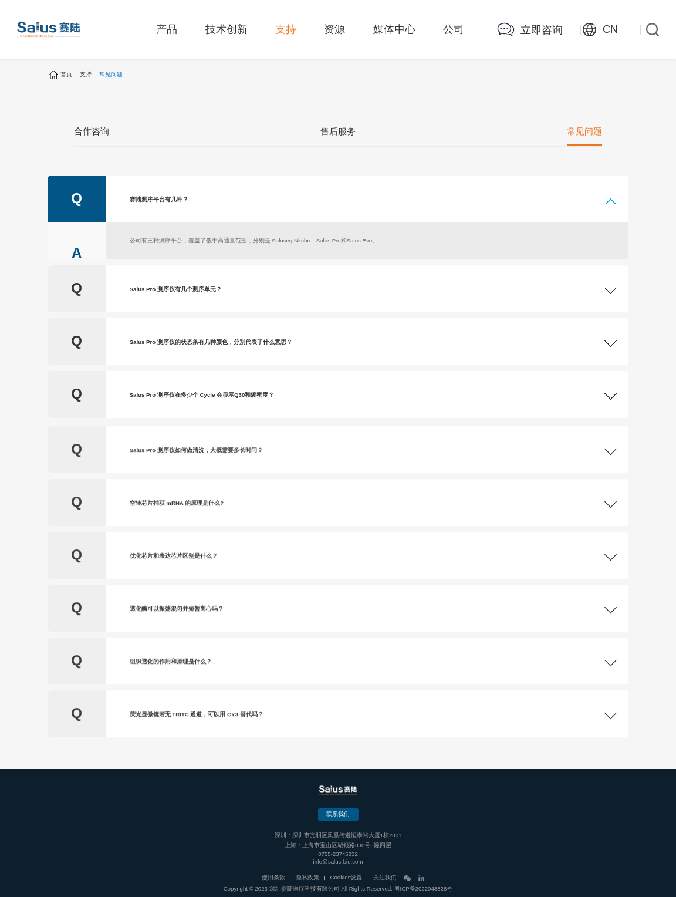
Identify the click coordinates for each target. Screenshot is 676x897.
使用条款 (273, 877)
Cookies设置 (346, 877)
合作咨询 (91, 132)
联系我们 (338, 814)
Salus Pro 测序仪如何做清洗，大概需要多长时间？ (196, 479)
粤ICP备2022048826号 (423, 888)
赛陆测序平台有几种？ (159, 206)
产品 (166, 29)
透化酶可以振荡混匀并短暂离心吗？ (177, 637)
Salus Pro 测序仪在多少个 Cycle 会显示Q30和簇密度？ (202, 398)
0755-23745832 (338, 854)
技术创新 (226, 29)
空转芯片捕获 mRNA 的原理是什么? (177, 531)
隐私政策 (307, 877)
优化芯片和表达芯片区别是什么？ (174, 584)
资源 (334, 29)
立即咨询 (541, 30)
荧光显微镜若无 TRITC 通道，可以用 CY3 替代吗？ (196, 743)
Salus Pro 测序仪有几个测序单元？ (176, 292)
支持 (285, 29)
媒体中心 (394, 29)
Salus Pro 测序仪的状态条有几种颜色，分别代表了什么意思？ (211, 345)
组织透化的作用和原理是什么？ (171, 690)
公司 (453, 29)
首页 (66, 74)
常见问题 (584, 132)
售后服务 (338, 132)
